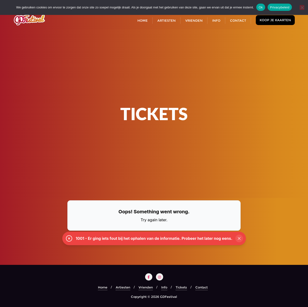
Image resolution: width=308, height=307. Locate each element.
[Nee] (302, 7)
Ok (261, 7)
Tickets (181, 287)
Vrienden (146, 287)
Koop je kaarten (275, 20)
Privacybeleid (279, 7)
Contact (201, 287)
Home (102, 287)
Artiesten (123, 287)
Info (164, 287)
